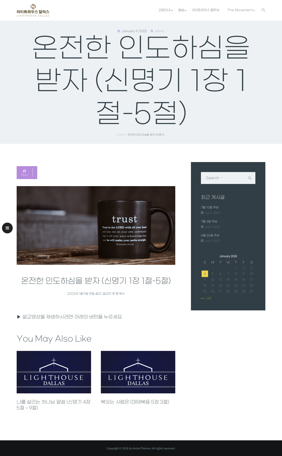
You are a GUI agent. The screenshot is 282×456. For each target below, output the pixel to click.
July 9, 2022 (212, 212)
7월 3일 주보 (209, 221)
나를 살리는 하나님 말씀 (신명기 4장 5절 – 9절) (53, 405)
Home (120, 134)
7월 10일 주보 (210, 207)
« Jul (207, 298)
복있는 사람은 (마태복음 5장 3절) (135, 402)
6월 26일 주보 (210, 235)
